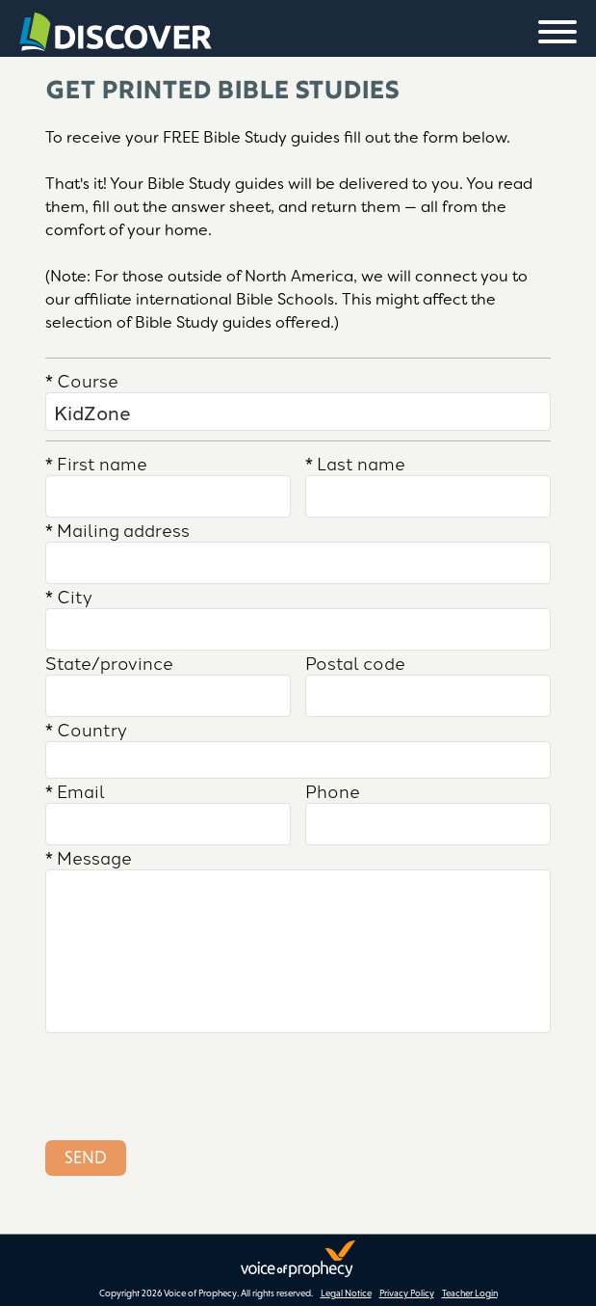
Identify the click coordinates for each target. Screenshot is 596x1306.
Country (86, 728)
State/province (109, 662)
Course (81, 379)
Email (75, 790)
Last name (355, 462)
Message (88, 856)
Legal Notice (346, 1293)
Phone (332, 790)
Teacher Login (470, 1293)
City (68, 595)
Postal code (355, 662)
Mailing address (117, 529)
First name (96, 462)
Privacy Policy (406, 1293)
